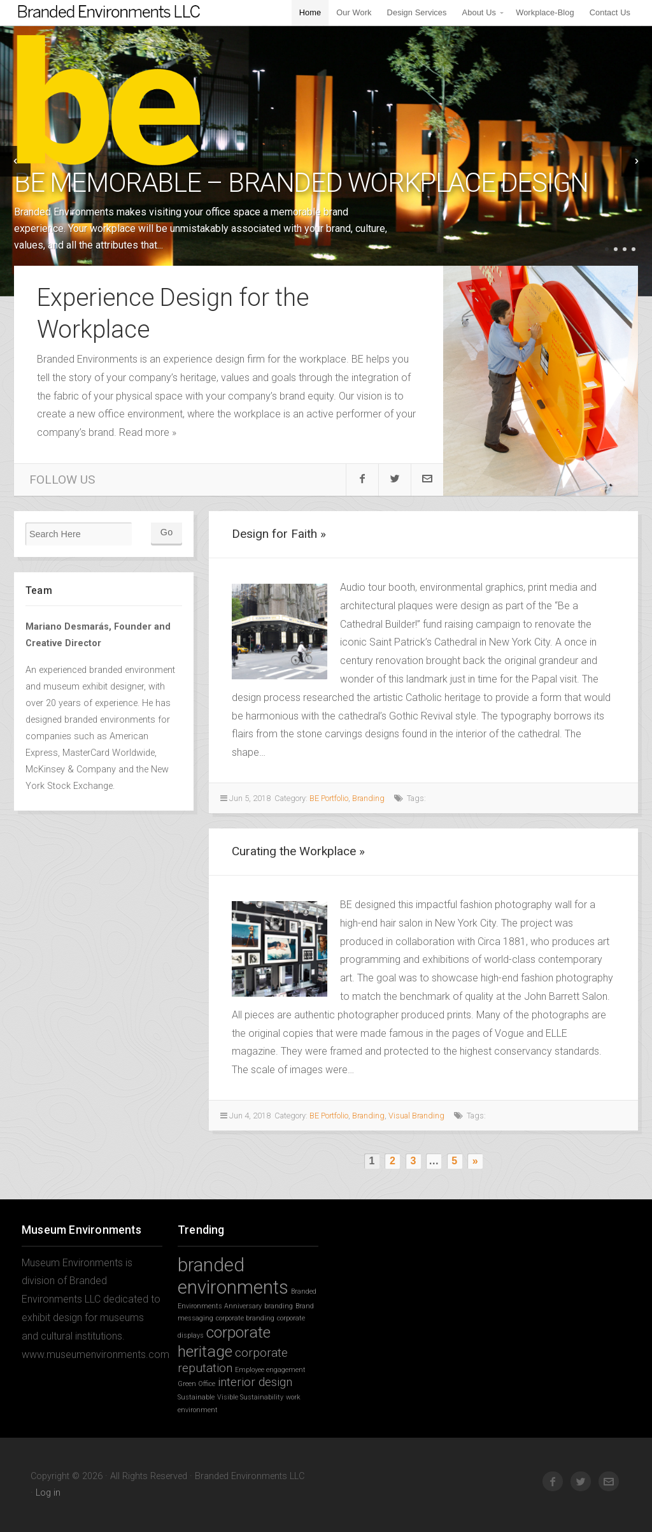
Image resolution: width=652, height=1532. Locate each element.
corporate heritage (224, 1342)
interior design (255, 1382)
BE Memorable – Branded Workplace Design (301, 182)
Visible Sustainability (250, 1397)
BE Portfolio (328, 798)
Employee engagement (270, 1370)
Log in (48, 1492)
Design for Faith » (279, 533)
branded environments (233, 1276)
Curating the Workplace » (298, 851)
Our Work (353, 12)
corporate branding (245, 1318)
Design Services (417, 12)
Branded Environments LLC (111, 115)
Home (310, 12)
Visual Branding (416, 1115)
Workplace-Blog (545, 12)
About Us (479, 12)
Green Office (196, 1384)
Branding (368, 798)
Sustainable (196, 1397)
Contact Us (610, 12)
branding (278, 1306)
